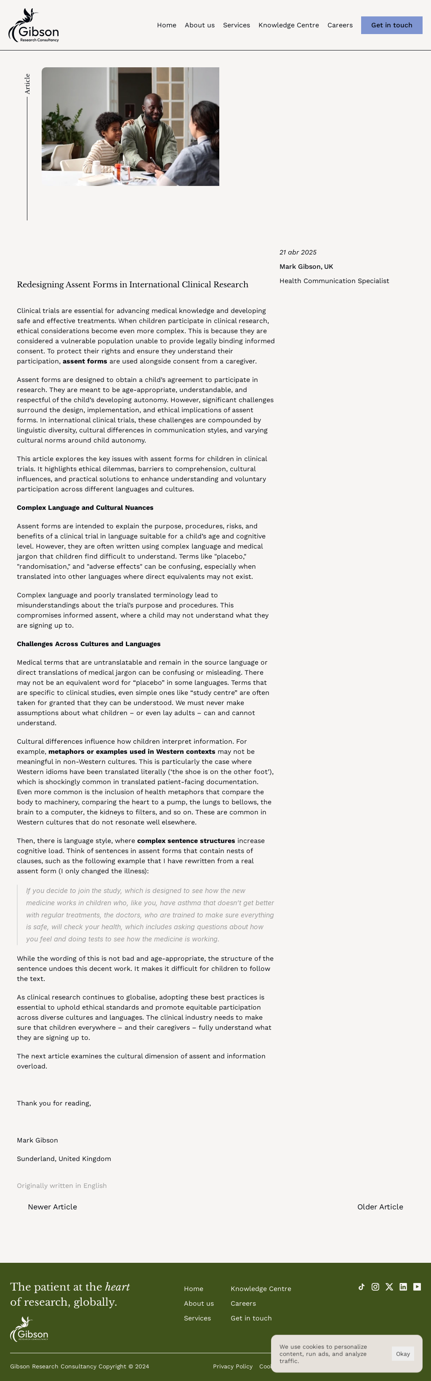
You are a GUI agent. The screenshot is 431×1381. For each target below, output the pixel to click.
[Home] (29, 1329)
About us (200, 25)
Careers (340, 25)
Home (166, 25)
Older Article (380, 1206)
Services (236, 25)
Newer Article (52, 1206)
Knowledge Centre (288, 25)
